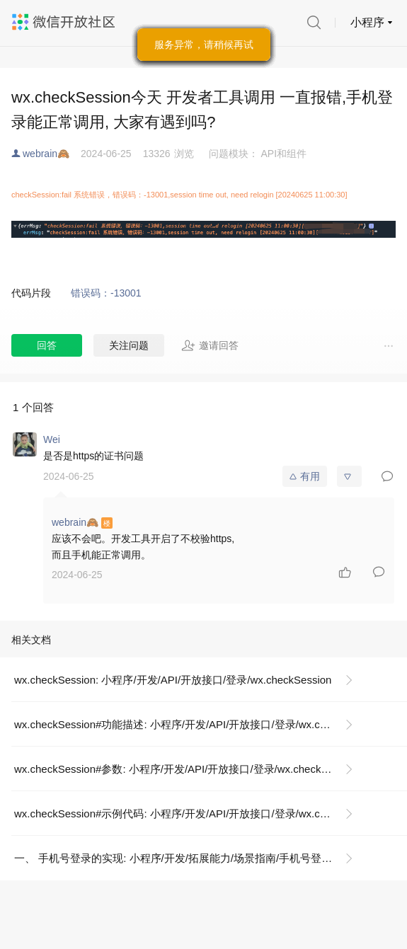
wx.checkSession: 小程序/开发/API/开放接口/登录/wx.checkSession (172, 680)
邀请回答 (210, 345)
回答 (47, 345)
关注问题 (129, 345)
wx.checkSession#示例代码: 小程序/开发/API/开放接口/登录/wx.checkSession (189, 813)
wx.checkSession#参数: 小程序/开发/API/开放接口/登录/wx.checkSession (186, 769)
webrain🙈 (46, 153)
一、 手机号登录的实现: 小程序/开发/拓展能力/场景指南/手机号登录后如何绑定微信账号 (189, 858)
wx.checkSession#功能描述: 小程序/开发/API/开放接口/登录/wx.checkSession (189, 724)
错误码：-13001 (106, 293)
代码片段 (31, 293)
